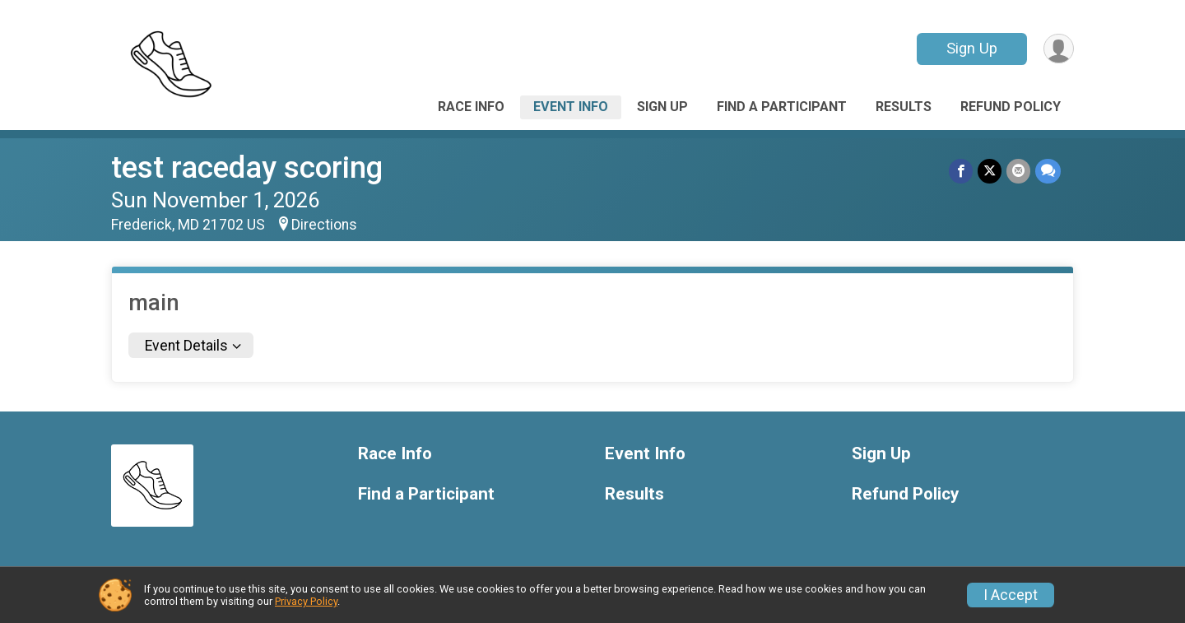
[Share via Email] (1018, 171)
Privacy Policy (306, 601)
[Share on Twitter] (989, 171)
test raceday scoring (247, 167)
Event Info (570, 106)
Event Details (186, 345)
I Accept (1010, 595)
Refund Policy (1010, 106)
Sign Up (971, 48)
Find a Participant (782, 106)
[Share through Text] (1048, 171)
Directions (324, 224)
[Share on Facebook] (961, 171)
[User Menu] (1058, 49)
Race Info (471, 106)
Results (904, 106)
